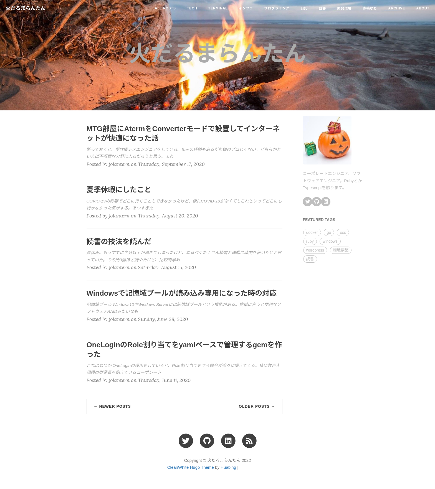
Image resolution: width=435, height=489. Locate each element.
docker (312, 232)
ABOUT (422, 8)
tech (192, 8)
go (329, 232)
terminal (218, 8)
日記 (304, 8)
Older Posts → (257, 406)
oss (343, 232)
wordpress (315, 250)
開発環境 (344, 8)
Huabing (228, 467)
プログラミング (276, 8)
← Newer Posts (112, 406)
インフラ (246, 8)
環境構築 (340, 250)
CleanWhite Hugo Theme (190, 467)
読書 (322, 8)
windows (330, 241)
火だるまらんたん (25, 8)
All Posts (165, 8)
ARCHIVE (396, 8)
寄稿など (370, 8)
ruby (310, 241)
